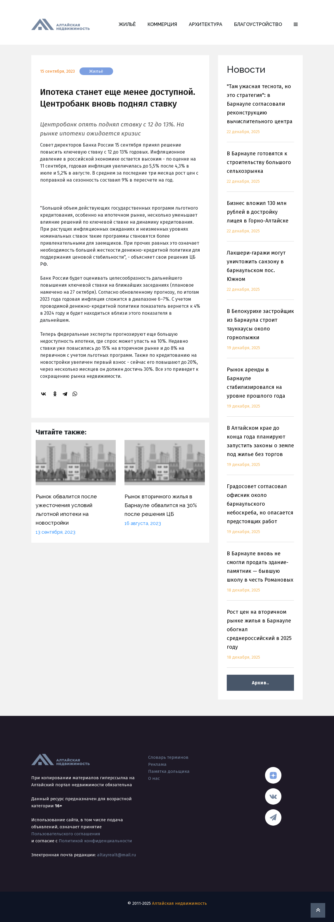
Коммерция (162, 24)
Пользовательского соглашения (65, 833)
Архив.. (260, 683)
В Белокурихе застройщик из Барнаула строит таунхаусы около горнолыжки (260, 333)
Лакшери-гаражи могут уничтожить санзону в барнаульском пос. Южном (260, 275)
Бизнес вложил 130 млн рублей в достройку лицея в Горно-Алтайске (260, 220)
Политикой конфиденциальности (95, 840)
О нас (154, 778)
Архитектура (205, 24)
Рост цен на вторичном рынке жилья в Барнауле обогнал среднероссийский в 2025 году (260, 638)
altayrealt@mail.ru (116, 854)
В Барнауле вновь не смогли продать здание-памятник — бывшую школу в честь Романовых (260, 575)
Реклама (157, 764)
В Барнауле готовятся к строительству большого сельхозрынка (260, 171)
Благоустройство (258, 24)
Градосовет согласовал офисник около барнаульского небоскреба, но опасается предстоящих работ (260, 512)
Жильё (127, 24)
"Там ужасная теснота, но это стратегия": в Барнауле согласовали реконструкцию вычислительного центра (260, 112)
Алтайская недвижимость (179, 903)
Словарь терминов (168, 757)
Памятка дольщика (169, 771)
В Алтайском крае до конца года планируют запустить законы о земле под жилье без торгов (260, 450)
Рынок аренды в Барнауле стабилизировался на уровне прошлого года (260, 391)
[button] (296, 24)
